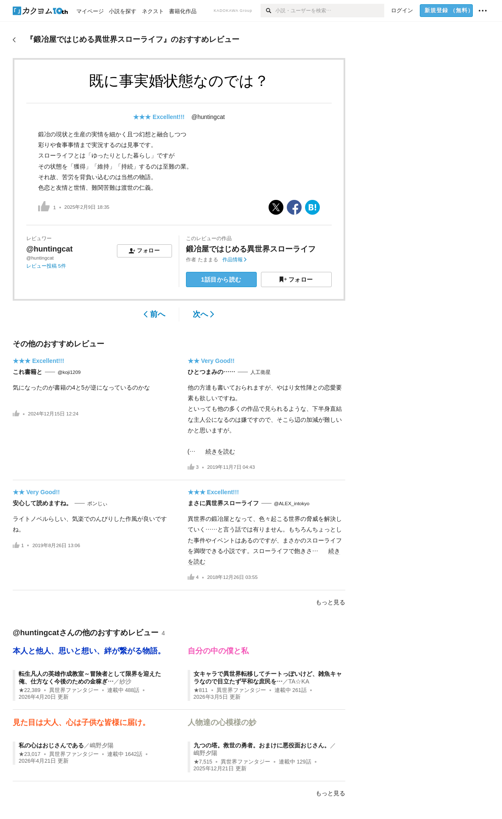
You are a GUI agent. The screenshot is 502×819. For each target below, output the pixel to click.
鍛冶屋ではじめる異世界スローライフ (251, 249)
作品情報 (234, 259)
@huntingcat (208, 116)
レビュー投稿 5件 (46, 265)
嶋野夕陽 (102, 745)
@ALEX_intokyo (292, 503)
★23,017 (30, 754)
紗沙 (125, 681)
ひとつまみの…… (211, 371)
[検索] (268, 10)
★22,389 (30, 690)
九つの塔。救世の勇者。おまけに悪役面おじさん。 (262, 745)
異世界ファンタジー (74, 690)
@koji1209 (69, 372)
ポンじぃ (97, 503)
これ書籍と (27, 371)
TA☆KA (299, 681)
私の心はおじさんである (51, 745)
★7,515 (203, 762)
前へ (154, 314)
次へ (203, 314)
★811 (201, 690)
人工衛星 (260, 372)
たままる (208, 259)
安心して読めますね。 (42, 503)
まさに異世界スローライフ (223, 503)
